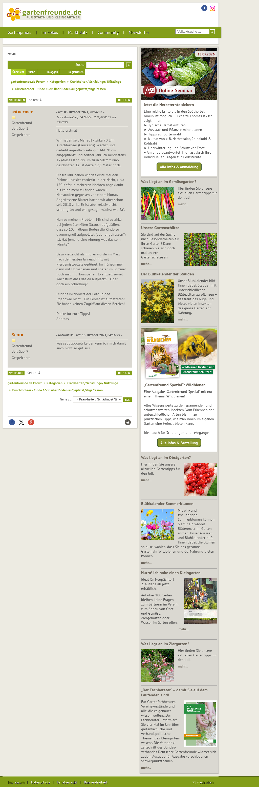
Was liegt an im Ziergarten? (165, 643)
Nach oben (16, 373)
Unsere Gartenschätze (160, 227)
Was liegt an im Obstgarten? (166, 457)
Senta (17, 334)
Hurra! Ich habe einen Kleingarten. (171, 572)
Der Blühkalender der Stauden (167, 273)
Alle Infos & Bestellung (179, 442)
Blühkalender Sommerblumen (167, 503)
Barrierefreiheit (95, 782)
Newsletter (139, 32)
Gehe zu (65, 399)
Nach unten (17, 100)
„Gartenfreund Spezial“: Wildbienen (175, 384)
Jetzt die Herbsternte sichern (169, 104)
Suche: (80, 64)
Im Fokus (49, 32)
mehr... (146, 767)
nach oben (205, 782)
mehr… (183, 204)
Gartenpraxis (19, 32)
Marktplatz (78, 32)
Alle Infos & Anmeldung (179, 167)
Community (108, 32)
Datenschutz (40, 782)
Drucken (124, 100)
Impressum (16, 782)
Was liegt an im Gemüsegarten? (168, 181)
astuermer (22, 111)
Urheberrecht (67, 782)
